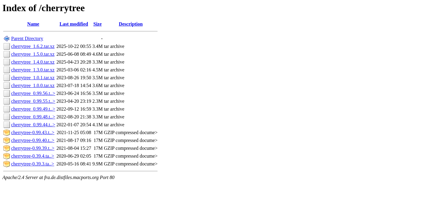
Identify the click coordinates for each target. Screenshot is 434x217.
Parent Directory (27, 38)
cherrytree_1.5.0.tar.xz (33, 54)
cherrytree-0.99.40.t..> (33, 140)
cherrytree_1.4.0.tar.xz (33, 61)
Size (97, 24)
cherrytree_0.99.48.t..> (33, 116)
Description (131, 24)
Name (33, 24)
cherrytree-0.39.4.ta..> (32, 156)
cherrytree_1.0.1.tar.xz (33, 77)
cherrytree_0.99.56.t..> (33, 93)
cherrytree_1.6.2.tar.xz (33, 46)
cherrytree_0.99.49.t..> (33, 109)
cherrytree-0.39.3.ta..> (32, 163)
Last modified (74, 24)
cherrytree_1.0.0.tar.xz (33, 85)
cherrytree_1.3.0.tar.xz (33, 69)
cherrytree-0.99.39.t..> (33, 148)
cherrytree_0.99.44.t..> (33, 124)
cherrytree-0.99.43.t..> (33, 132)
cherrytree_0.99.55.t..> (33, 101)
